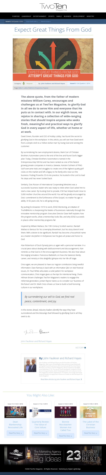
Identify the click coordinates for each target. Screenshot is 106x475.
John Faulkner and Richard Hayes (53, 83)
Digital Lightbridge (74, 472)
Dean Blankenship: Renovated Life (15, 424)
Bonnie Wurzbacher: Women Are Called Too (65, 426)
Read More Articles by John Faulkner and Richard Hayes (60, 379)
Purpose (29, 83)
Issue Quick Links (32, 21)
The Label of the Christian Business (91, 424)
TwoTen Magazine (36, 472)
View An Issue (46, 21)
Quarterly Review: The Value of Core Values (40, 424)
